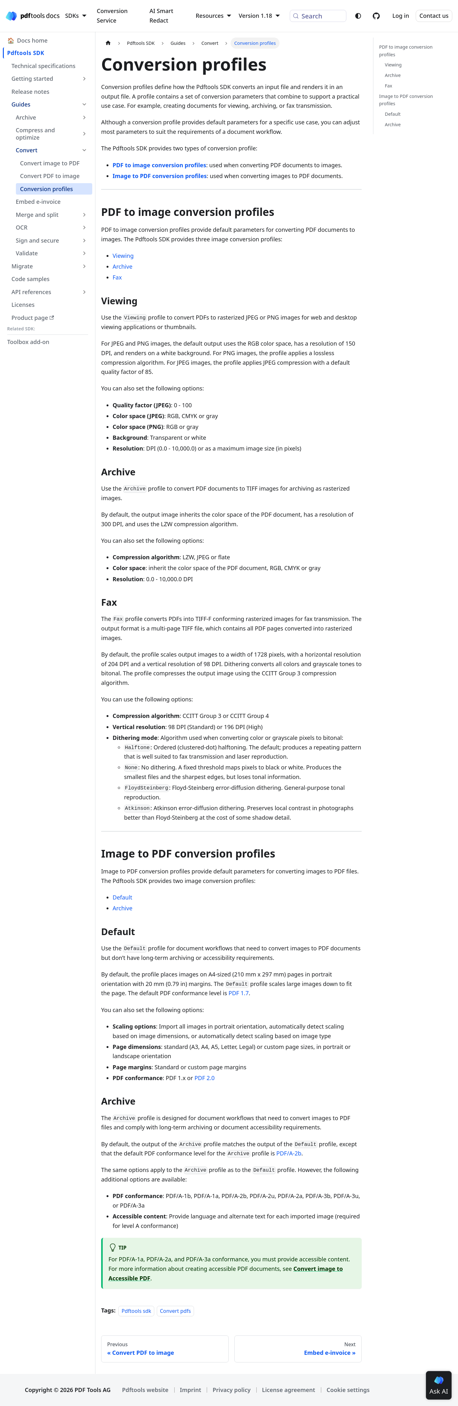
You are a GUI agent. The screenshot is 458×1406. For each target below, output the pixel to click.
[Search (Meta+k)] (318, 16)
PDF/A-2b (289, 1153)
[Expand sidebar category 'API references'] (85, 292)
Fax (117, 277)
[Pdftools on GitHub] (376, 16)
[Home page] (108, 43)
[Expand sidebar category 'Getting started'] (85, 78)
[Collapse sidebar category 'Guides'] (85, 104)
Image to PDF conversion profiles (160, 176)
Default (122, 897)
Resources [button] (210, 15)
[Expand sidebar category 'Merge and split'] (85, 214)
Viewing (123, 255)
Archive (122, 266)
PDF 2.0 (204, 1078)
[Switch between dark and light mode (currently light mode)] (358, 16)
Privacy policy (231, 1390)
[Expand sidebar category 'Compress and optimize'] (85, 133)
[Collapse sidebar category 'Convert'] (85, 150)
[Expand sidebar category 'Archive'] (85, 117)
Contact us (434, 15)
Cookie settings (348, 1390)
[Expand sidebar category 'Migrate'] (85, 266)
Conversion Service (112, 15)
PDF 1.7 (239, 993)
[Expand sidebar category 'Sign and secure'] (85, 240)
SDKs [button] (72, 15)
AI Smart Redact (161, 15)
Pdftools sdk (136, 1310)
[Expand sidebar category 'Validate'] (85, 253)
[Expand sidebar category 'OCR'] (85, 227)
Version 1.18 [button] (255, 15)
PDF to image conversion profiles (159, 165)
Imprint (190, 1390)
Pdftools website (145, 1390)
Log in (400, 15)
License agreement (288, 1390)
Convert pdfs (175, 1310)
